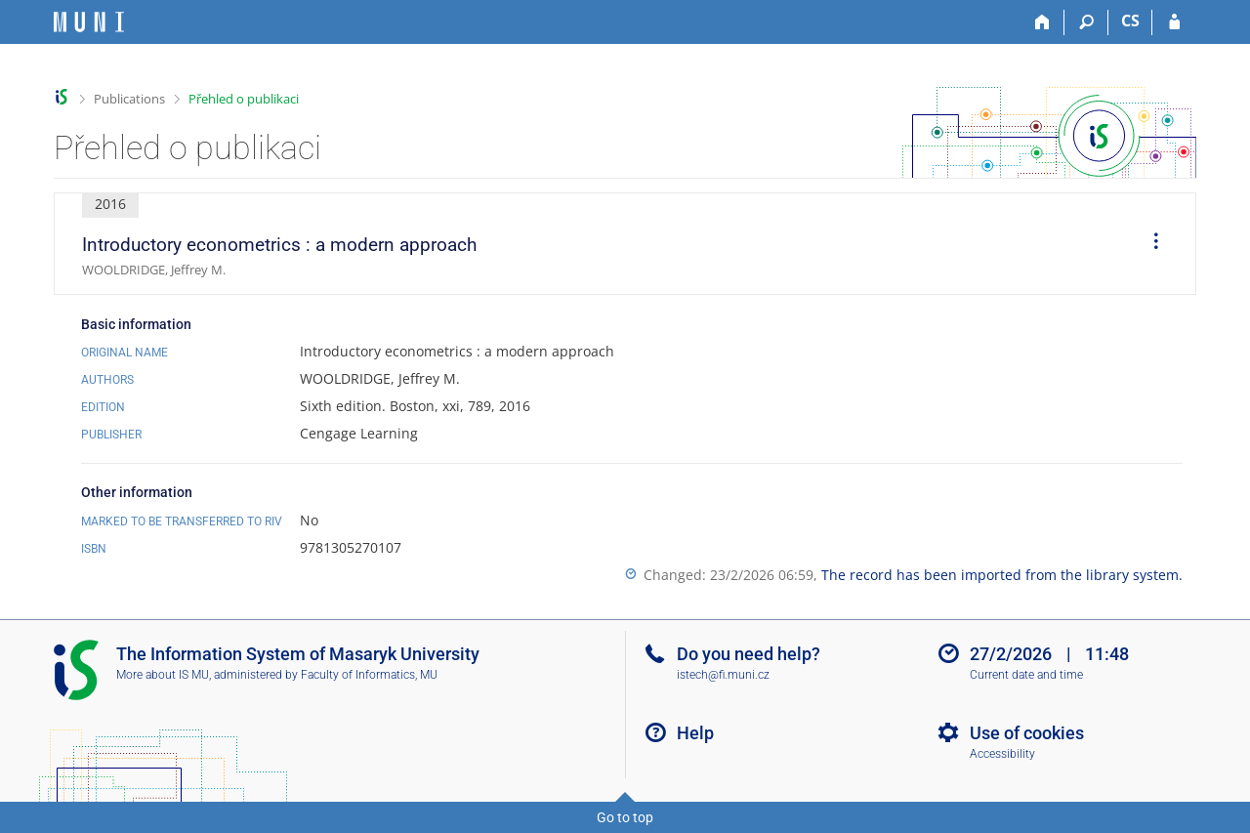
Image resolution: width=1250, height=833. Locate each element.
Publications (129, 98)
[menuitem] (1149, 244)
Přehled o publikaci (243, 98)
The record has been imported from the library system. (1002, 574)
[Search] (1086, 22)
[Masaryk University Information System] (89, 22)
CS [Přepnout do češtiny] (1130, 20)
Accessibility (1002, 754)
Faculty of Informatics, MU (369, 675)
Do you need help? (748, 654)
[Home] (1042, 22)
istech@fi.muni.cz (723, 675)
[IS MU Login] (1174, 22)
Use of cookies (1027, 733)
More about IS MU (162, 675)
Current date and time (1026, 675)
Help (695, 733)
